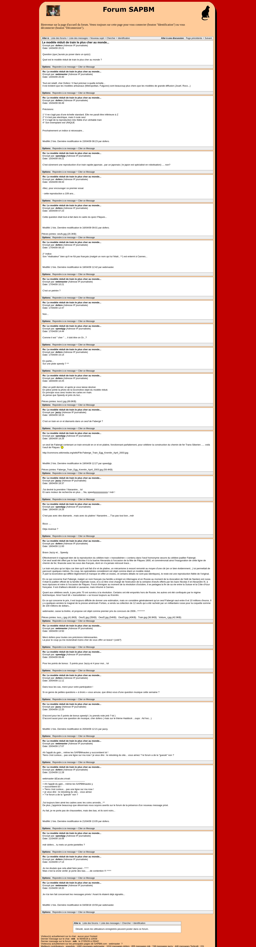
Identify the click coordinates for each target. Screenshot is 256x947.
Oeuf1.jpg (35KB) (88, 617)
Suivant (208, 38)
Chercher (110, 38)
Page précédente (194, 38)
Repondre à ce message (64, 67)
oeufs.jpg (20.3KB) (66, 234)
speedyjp (60, 155)
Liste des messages (78, 38)
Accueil (115, 939)
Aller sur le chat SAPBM (133, 939)
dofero (59, 45)
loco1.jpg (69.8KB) (66, 401)
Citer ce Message (86, 67)
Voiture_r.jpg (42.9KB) (170, 617)
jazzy (58, 412)
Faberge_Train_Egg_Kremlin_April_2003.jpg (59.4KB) (85, 469)
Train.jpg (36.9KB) (147, 617)
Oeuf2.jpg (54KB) (107, 617)
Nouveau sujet (97, 38)
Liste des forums (58, 38)
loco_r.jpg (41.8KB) (67, 617)
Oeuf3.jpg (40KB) (127, 617)
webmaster (61, 74)
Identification (124, 38)
